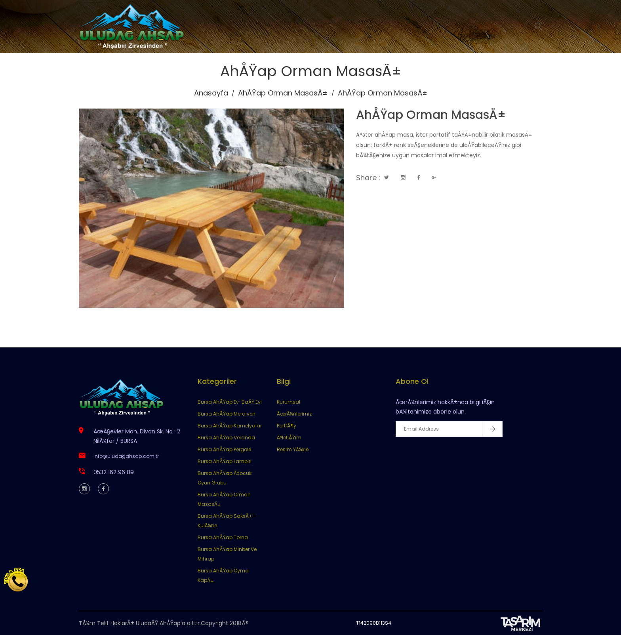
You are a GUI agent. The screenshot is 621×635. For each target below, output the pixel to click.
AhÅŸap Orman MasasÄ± (283, 93)
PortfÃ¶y (286, 425)
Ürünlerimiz (338, 26)
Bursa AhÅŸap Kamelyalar (230, 425)
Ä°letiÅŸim (289, 437)
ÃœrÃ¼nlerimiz (294, 413)
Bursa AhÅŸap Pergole (224, 449)
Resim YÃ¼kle (293, 449)
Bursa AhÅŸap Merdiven (226, 413)
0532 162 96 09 (113, 472)
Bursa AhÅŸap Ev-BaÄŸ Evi (230, 402)
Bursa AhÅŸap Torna (223, 537)
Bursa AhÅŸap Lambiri (224, 461)
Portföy (382, 26)
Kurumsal (290, 26)
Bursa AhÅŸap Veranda (226, 437)
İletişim (421, 26)
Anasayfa (244, 26)
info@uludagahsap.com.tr (126, 456)
